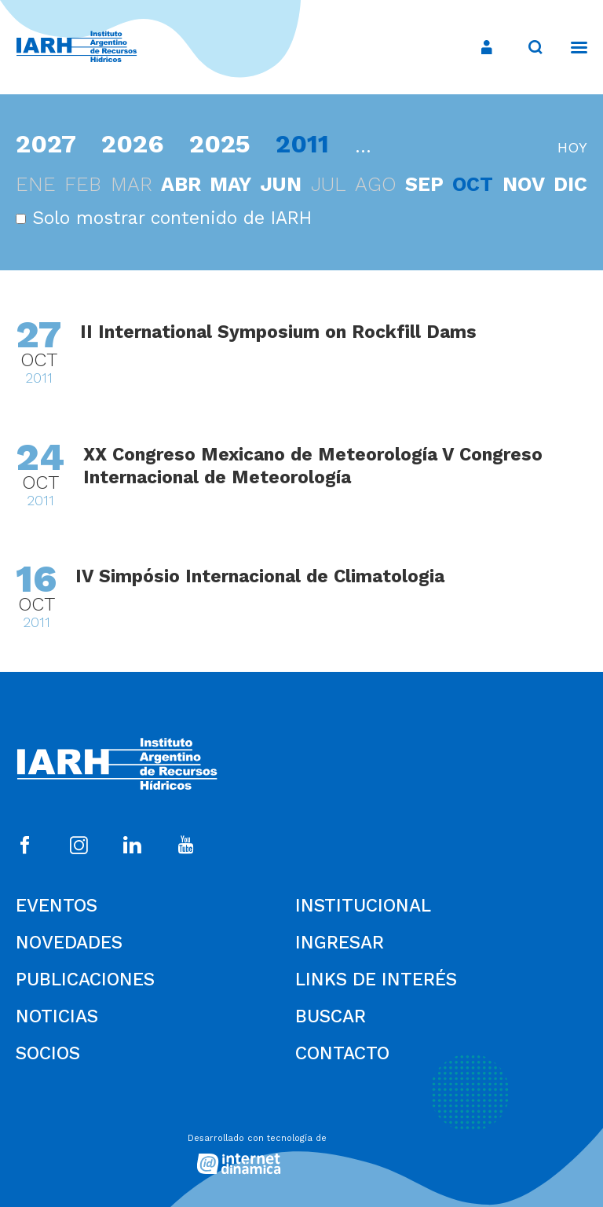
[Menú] (571, 47)
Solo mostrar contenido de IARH (164, 218)
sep (424, 184)
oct (472, 184)
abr (181, 184)
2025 (219, 144)
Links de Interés (376, 979)
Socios (48, 1053)
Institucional (363, 905)
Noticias (57, 1016)
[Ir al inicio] (76, 47)
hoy (572, 147)
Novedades (69, 942)
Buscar (330, 1016)
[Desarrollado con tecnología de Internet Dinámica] (301, 1149)
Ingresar (339, 942)
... (363, 146)
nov (523, 184)
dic (570, 184)
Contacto (342, 1053)
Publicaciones (85, 979)
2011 (302, 144)
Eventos (56, 905)
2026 (132, 144)
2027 (46, 144)
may (230, 184)
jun (281, 184)
